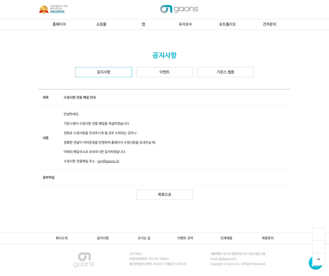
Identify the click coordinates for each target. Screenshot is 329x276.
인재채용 (226, 238)
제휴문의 (268, 238)
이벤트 (165, 72)
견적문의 (269, 24)
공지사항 (103, 72)
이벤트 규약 (185, 238)
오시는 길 (144, 238)
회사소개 (61, 238)
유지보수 (185, 24)
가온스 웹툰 (225, 72)
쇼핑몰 (101, 24)
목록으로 (164, 195)
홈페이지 (59, 24)
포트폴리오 (227, 24)
